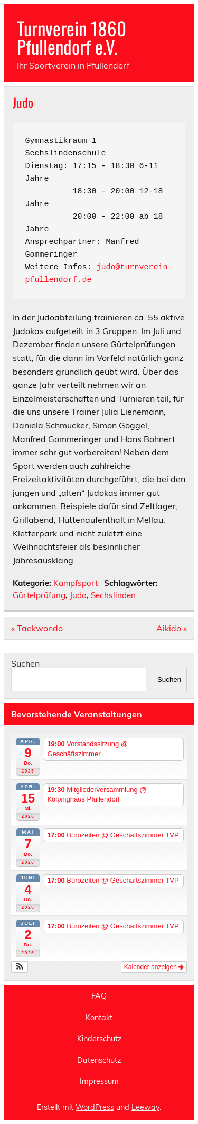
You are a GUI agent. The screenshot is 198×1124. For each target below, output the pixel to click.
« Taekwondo (37, 628)
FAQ (99, 996)
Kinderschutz (99, 1038)
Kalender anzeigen (154, 967)
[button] (20, 967)
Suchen (25, 663)
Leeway (145, 1107)
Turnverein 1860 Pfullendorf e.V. (71, 37)
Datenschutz (99, 1060)
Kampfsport (75, 583)
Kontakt (99, 1017)
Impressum (99, 1081)
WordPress (95, 1107)
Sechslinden (113, 595)
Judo (78, 595)
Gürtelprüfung (39, 595)
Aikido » (171, 628)
